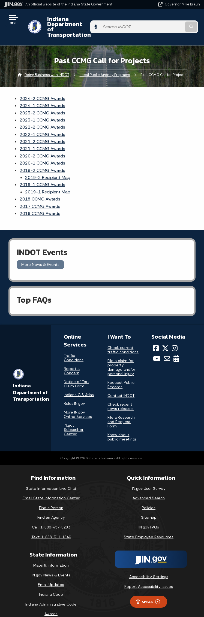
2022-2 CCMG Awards (42, 117)
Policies (148, 497)
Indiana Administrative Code (51, 593)
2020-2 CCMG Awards (42, 145)
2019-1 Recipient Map (47, 181)
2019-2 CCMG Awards (42, 160)
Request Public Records (120, 374)
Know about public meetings (122, 426)
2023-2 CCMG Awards (42, 102)
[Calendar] (176, 348)
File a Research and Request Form (121, 411)
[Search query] (172, 21)
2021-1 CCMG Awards (42, 138)
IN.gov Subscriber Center (73, 419)
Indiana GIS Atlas (79, 384)
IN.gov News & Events (51, 564)
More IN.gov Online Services (78, 403)
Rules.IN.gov (74, 392)
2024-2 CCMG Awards (42, 88)
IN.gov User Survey (149, 477)
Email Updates (51, 574)
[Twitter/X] (165, 337)
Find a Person (51, 497)
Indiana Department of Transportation (77, 21)
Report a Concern (72, 360)
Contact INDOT (120, 384)
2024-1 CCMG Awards (42, 95)
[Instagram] (175, 337)
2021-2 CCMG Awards (42, 131)
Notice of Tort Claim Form (76, 373)
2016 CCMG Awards (40, 203)
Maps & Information (51, 554)
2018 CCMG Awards (40, 189)
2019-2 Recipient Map (47, 167)
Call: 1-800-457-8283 (51, 516)
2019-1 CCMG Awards (42, 174)
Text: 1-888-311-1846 (51, 526)
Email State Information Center (51, 487)
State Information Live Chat (51, 477)
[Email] (167, 348)
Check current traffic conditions (123, 339)
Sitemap (149, 506)
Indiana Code (51, 584)
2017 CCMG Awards (40, 196)
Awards (51, 603)
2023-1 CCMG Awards (42, 110)
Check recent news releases (120, 395)
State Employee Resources (148, 526)
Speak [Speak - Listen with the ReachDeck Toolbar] (148, 591)
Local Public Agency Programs (105, 64)
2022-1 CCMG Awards (42, 124)
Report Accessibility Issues (148, 575)
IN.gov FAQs (149, 516)
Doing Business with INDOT (47, 64)
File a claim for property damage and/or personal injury (121, 357)
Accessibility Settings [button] (148, 566)
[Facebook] (156, 337)
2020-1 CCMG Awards (42, 153)
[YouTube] (156, 348)
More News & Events (40, 254)
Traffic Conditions (73, 347)
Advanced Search (149, 487)
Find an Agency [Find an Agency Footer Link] (51, 506)
